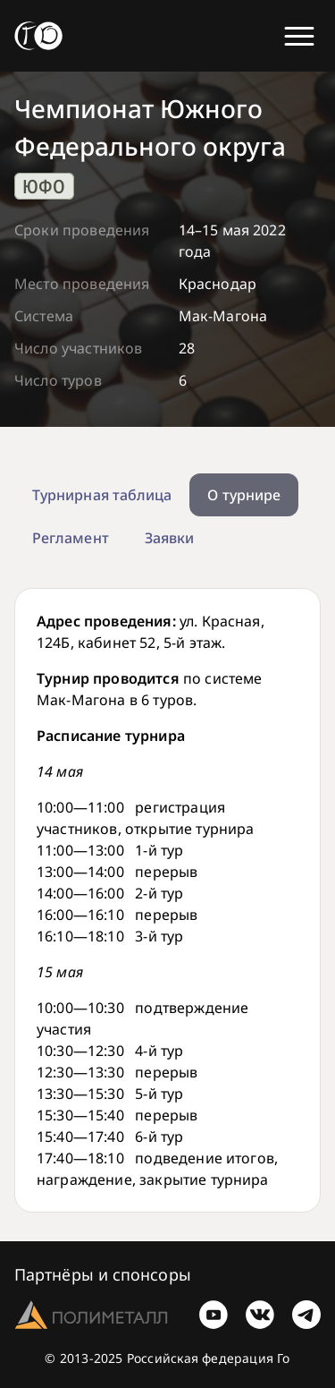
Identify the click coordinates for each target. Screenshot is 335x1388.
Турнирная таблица (102, 495)
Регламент (70, 538)
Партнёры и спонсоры (102, 1274)
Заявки (169, 538)
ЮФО (43, 186)
